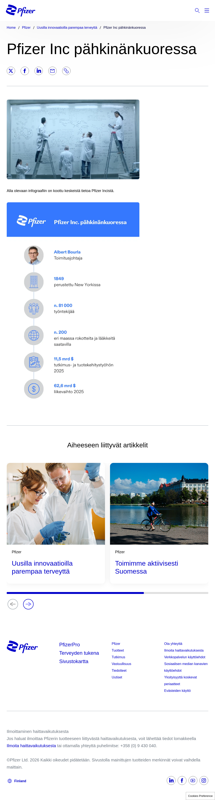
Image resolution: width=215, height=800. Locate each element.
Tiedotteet (119, 670)
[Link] (66, 71)
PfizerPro (69, 644)
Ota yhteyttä (173, 643)
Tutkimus (118, 657)
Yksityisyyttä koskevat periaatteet (180, 680)
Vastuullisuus (121, 664)
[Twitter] (11, 71)
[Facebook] (25, 71)
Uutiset (117, 677)
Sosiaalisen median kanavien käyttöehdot (186, 667)
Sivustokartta (73, 661)
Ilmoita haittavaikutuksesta (184, 650)
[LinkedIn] (38, 71)
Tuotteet (118, 650)
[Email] (52, 71)
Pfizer (116, 643)
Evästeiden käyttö (177, 690)
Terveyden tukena (79, 653)
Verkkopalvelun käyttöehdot (184, 657)
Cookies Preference (200, 795)
